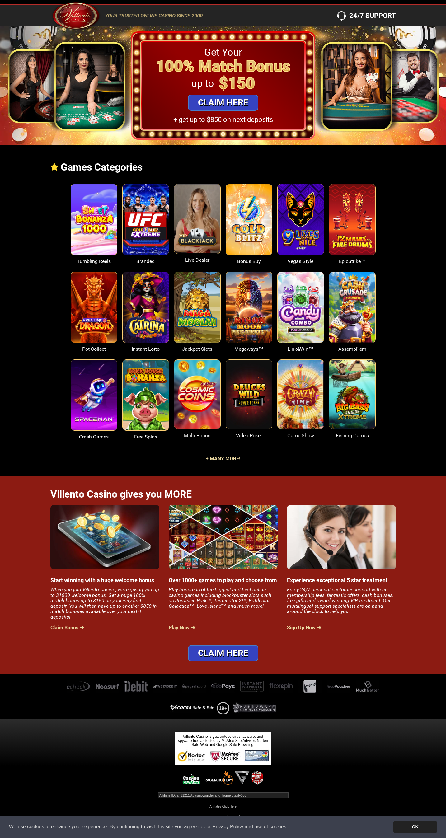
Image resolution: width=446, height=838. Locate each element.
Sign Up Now (301, 627)
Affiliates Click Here (223, 806)
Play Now (179, 627)
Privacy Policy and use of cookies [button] (249, 826)
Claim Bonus (64, 627)
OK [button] (415, 826)
